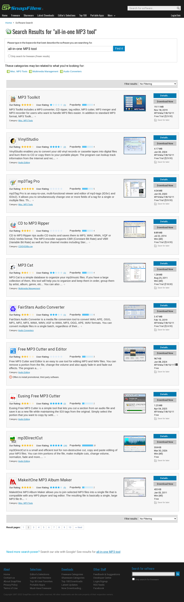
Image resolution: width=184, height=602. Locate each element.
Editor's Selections (39, 574)
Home (8, 22)
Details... (165, 95)
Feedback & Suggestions (106, 574)
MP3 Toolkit (29, 97)
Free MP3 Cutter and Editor (42, 349)
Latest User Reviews (40, 577)
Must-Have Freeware (40, 588)
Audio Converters (72, 71)
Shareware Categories (73, 577)
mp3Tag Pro (29, 181)
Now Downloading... (72, 588)
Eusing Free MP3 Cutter (39, 396)
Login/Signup (100, 581)
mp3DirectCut (30, 438)
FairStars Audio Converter (41, 307)
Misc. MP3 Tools (18, 71)
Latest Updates (70, 584)
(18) (65, 446)
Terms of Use (10, 588)
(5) (64, 488)
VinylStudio (28, 139)
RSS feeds (98, 584)
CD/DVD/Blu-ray (25, 246)
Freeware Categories (72, 574)
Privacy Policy (10, 584)
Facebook (98, 588)
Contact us (9, 577)
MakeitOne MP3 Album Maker (45, 480)
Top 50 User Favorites (41, 581)
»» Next (78, 527)
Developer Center (102, 577)
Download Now (165, 101)
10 (70, 527)
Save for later (163, 120)
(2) (64, 147)
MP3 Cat (25, 265)
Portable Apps (37, 584)
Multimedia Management (45, 71)
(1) (64, 105)
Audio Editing (24, 162)
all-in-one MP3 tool (108, 551)
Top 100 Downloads (72, 581)
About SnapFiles (12, 581)
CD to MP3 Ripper (33, 223)
